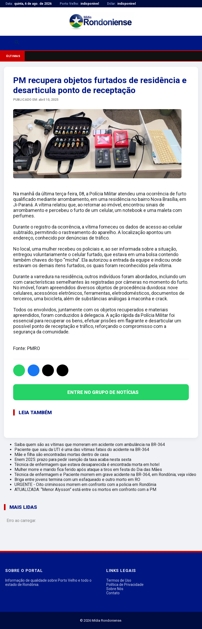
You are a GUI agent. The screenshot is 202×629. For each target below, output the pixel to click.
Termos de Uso (118, 580)
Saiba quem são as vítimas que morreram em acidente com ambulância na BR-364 (89, 444)
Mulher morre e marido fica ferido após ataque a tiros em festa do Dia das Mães (88, 469)
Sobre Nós (114, 589)
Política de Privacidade (125, 584)
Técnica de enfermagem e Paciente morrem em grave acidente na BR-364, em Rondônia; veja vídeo (105, 474)
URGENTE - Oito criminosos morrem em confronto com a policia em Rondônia (85, 484)
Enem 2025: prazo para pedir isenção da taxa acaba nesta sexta (72, 459)
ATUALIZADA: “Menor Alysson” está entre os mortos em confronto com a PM (85, 489)
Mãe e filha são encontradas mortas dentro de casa (61, 454)
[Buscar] (17, 43)
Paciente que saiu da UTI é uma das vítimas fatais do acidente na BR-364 (81, 449)
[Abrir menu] (7, 43)
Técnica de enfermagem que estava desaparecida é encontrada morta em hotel (86, 464)
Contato (113, 593)
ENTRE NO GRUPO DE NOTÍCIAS (103, 392)
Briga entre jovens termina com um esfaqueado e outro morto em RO (77, 479)
